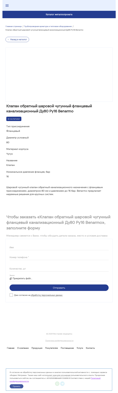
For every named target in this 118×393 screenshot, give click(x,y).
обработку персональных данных (47, 295)
